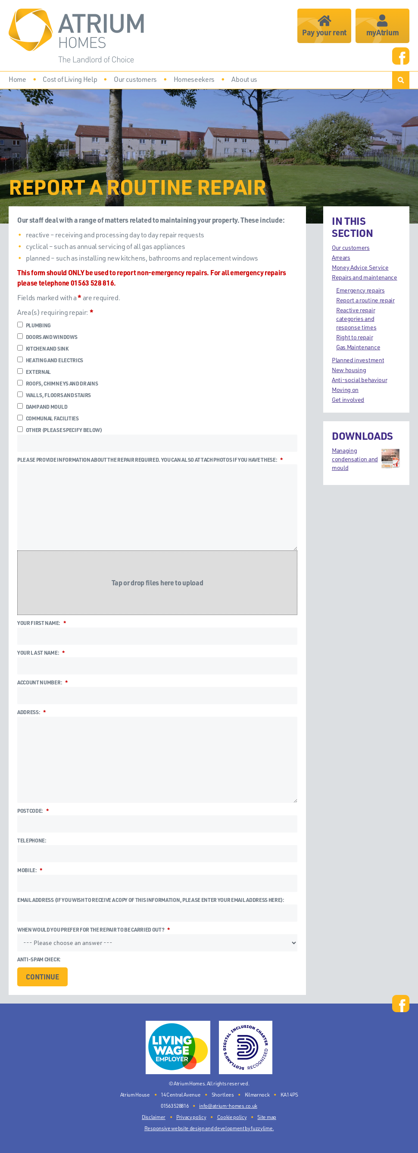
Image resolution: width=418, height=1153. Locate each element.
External (34, 371)
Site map (266, 1116)
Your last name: (41, 652)
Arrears (341, 257)
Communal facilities (48, 418)
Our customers (351, 247)
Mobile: (29, 870)
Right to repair (354, 337)
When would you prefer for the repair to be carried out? (93, 929)
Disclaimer (153, 1116)
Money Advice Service (360, 267)
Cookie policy (232, 1116)
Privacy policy (191, 1116)
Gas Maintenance (358, 347)
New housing (349, 370)
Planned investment (358, 360)
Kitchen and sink (43, 348)
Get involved (348, 399)
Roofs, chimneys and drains (57, 383)
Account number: (42, 682)
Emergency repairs (360, 290)
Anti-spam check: (39, 959)
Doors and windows (47, 336)
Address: (31, 712)
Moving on (345, 389)
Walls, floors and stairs (54, 395)
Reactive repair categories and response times (356, 318)
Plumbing (34, 325)
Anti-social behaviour (359, 380)
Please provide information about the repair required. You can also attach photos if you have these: (150, 459)
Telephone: (32, 840)
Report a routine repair (365, 300)
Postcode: (33, 810)
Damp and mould (42, 406)
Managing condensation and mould (366, 459)
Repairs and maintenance (364, 277)
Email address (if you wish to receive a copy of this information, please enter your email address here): (150, 899)
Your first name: (41, 622)
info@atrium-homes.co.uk (228, 1105)
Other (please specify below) (59, 429)
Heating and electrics (50, 360)
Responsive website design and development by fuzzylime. (209, 1128)
